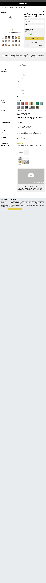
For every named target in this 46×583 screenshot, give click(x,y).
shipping (28, 33)
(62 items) (20, 7)
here (37, 189)
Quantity (26, 24)
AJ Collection (20, 143)
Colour (26, 19)
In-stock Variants (34, 42)
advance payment (30, 45)
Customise (4, 209)
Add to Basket (34, 38)
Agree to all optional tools (15, 209)
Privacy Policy (10, 206)
